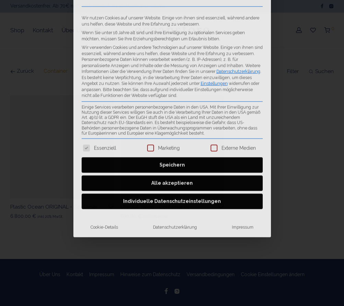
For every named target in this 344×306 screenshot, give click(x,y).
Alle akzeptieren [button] (172, 110)
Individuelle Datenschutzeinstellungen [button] (172, 128)
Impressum (242, 153)
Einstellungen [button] (214, 9)
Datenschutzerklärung (175, 153)
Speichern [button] (172, 91)
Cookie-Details (104, 153)
